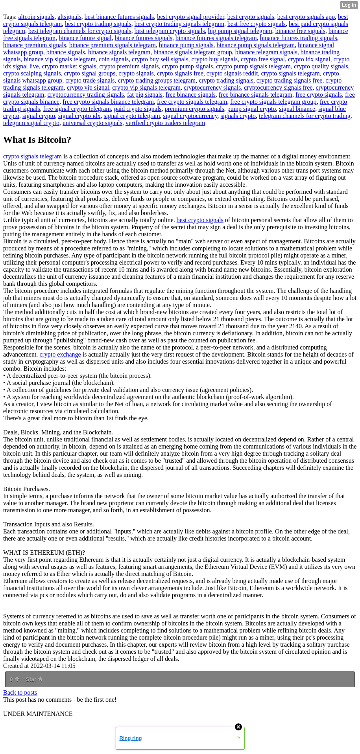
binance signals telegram (119, 52)
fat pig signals (144, 94)
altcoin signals (36, 16)
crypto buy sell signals (160, 59)
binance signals (65, 52)
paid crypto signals (138, 108)
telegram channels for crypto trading (305, 115)
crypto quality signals (321, 66)
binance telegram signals (266, 52)
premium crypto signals (194, 108)
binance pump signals (186, 45)
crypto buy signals (215, 59)
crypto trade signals (89, 80)
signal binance (297, 108)
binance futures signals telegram (216, 38)
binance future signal (85, 38)
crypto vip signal (88, 87)
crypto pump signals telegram (253, 66)
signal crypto (38, 115)
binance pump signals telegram (256, 45)
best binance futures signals (119, 16)
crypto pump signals (187, 66)
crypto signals (135, 73)
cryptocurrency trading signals (85, 94)
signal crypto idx (79, 115)
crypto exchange (60, 354)
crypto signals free (180, 73)
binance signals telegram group (192, 52)
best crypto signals (250, 16)
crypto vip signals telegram (146, 87)
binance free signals (300, 31)
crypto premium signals (129, 66)
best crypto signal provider (190, 16)
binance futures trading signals (298, 38)
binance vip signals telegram (60, 59)
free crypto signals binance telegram (108, 101)
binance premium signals (34, 45)
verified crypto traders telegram (165, 123)
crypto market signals (69, 66)
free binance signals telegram (255, 94)
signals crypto (238, 115)
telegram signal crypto (31, 123)
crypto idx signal (309, 59)
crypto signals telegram (290, 73)
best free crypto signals (256, 23)
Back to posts (20, 692)
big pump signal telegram (240, 31)
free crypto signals (318, 94)
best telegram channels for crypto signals (79, 31)
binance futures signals (143, 38)
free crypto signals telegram (192, 101)
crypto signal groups (90, 73)
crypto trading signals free (290, 80)
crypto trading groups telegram (157, 80)
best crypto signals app (306, 16)
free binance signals (191, 94)
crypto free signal (263, 59)
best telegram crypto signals (170, 31)
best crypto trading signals (98, 23)
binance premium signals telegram (112, 45)
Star (34, 679)
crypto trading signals (226, 80)
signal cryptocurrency (190, 115)
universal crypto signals (92, 123)
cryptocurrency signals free (278, 87)
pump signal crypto (251, 108)
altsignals (69, 16)
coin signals (114, 59)
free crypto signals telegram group (273, 101)
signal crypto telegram (132, 115)
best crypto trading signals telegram (179, 23)
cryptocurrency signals (212, 87)
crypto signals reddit (232, 73)
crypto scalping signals (32, 73)
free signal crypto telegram (77, 108)
